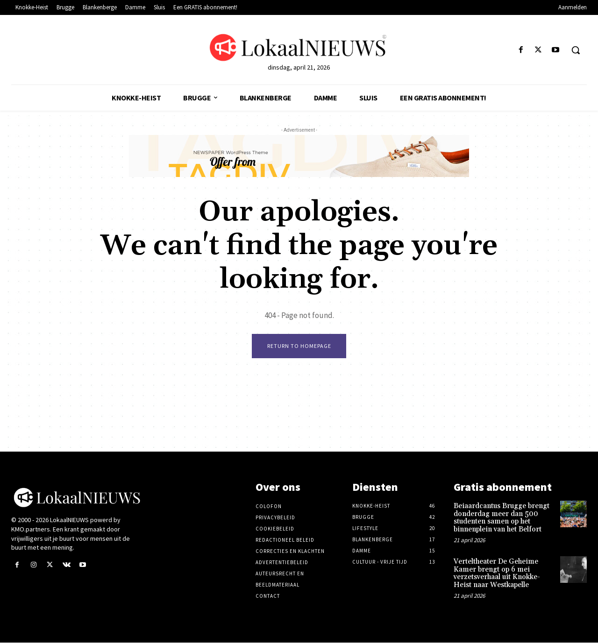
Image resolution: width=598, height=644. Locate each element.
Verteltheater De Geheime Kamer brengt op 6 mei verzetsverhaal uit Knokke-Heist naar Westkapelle (497, 575)
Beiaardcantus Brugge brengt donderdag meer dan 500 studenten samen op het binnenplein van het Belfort (501, 519)
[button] (575, 50)
